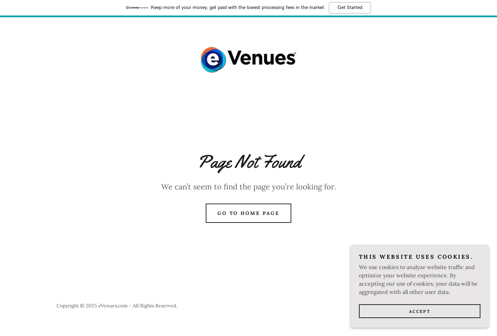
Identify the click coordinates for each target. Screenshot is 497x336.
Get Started (350, 7)
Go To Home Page (248, 213)
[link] (248, 59)
